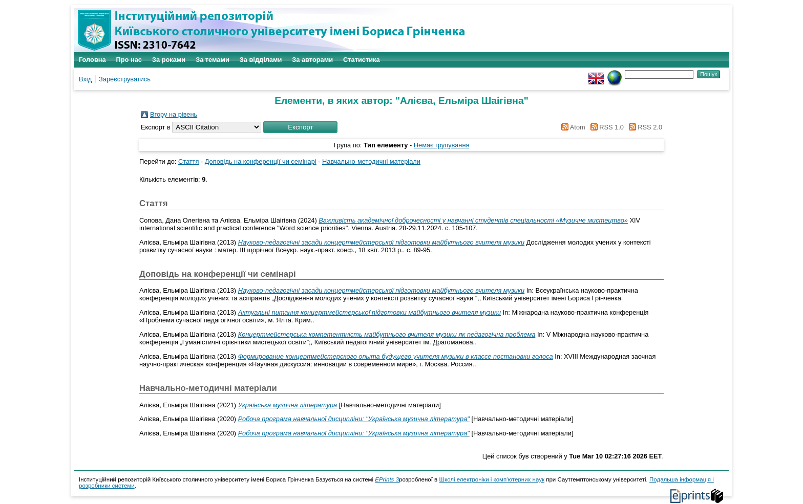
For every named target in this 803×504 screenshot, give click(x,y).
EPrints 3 (387, 479)
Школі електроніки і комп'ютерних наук (491, 479)
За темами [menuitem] (212, 59)
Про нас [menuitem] (129, 59)
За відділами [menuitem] (261, 59)
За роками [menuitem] (168, 59)
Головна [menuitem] (92, 59)
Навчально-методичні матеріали (371, 161)
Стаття (188, 161)
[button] (300, 127)
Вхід (85, 79)
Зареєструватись (125, 79)
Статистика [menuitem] (361, 59)
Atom (571, 127)
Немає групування (442, 145)
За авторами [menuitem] (312, 59)
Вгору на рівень (173, 114)
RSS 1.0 (605, 127)
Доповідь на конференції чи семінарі (260, 161)
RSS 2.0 (643, 127)
